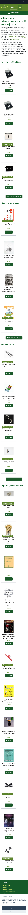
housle (16, 36)
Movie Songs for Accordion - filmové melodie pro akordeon (8, 830)
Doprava (5, 887)
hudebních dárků (15, 39)
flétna (22, 36)
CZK (13, 7)
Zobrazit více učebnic (14, 338)
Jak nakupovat (6, 885)
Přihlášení (23, 2)
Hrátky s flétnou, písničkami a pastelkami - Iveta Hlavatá (8, 701)
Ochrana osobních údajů (9, 891)
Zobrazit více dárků (14, 479)
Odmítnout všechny (14, 911)
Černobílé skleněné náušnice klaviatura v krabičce (9, 116)
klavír (12, 36)
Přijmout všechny (14, 908)
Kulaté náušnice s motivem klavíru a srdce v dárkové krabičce (8, 83)
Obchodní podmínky (8, 889)
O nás (4, 894)
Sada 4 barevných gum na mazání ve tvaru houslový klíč (8, 398)
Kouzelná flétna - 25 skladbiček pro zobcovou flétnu (8, 604)
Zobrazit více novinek (14, 196)
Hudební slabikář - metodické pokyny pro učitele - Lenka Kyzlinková (8, 289)
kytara (9, 36)
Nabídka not (14, 13)
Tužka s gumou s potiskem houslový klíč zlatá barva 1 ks (8, 539)
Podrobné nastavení (7, 904)
